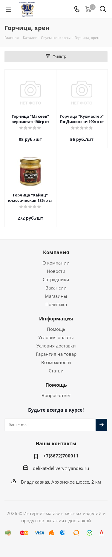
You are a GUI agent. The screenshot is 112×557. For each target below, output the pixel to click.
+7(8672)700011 (61, 456)
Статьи (56, 371)
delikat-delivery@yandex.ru (61, 468)
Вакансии (56, 288)
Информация (56, 318)
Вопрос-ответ (56, 395)
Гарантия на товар (56, 354)
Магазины (56, 296)
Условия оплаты (56, 337)
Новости (56, 271)
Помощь (56, 329)
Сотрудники (56, 279)
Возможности (56, 362)
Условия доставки (56, 346)
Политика (56, 304)
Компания (56, 252)
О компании (56, 263)
